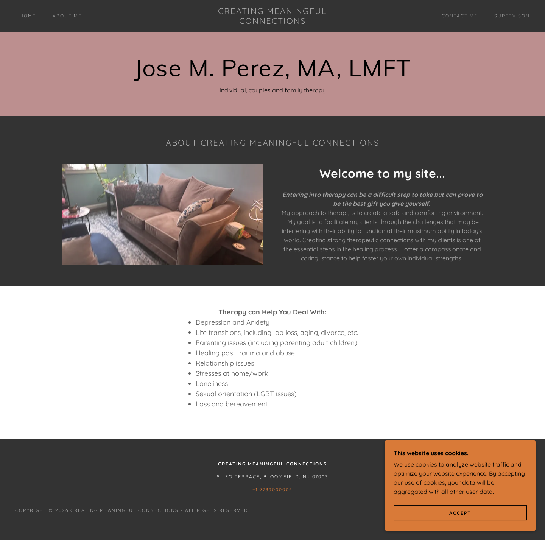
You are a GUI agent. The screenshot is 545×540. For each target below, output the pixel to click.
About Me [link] (67, 16)
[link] (272, 21)
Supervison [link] (512, 16)
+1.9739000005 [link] (272, 489)
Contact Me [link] (460, 16)
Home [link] (28, 16)
